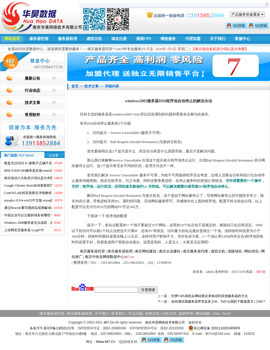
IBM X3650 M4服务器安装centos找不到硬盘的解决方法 (44, 171)
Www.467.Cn (105, 342)
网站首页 (12, 39)
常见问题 (135, 313)
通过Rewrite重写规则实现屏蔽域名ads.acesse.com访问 (42, 208)
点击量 (53, 155)
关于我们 (217, 39)
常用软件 (32, 115)
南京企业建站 (169, 251)
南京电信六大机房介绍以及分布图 (29, 178)
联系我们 (118, 313)
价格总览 (152, 313)
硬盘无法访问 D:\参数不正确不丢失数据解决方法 (39, 163)
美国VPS (143, 39)
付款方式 (169, 313)
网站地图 (203, 313)
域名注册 (119, 39)
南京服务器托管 (92, 251)
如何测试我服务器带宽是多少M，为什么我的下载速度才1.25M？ (218, 301)
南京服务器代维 (195, 251)
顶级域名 (235, 251)
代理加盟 (193, 39)
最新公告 (32, 78)
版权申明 (186, 313)
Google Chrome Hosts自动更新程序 (28, 185)
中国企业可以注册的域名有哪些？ (29, 215)
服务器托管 (38, 39)
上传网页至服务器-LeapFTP (24, 230)
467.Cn (109, 322)
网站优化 (251, 251)
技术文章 (32, 103)
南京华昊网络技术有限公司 (165, 322)
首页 (75, 86)
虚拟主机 (94, 39)
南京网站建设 (145, 251)
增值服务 (168, 39)
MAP (227, 313)
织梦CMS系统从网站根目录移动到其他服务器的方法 (209, 296)
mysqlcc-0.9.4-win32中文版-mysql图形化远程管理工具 (42, 200)
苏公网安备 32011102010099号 (214, 328)
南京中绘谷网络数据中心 (104, 257)
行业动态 (32, 90)
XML (216, 313)
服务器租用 (67, 39)
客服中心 (242, 39)
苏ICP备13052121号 (59, 328)
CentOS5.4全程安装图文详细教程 (28, 193)
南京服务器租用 (120, 251)
